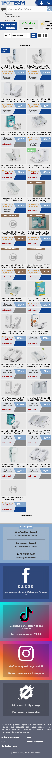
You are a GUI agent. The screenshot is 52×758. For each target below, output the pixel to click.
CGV (3, 742)
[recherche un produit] (24, 9)
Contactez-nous (9, 746)
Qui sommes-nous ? (11, 737)
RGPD (29, 737)
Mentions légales (35, 742)
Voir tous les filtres (10, 26)
